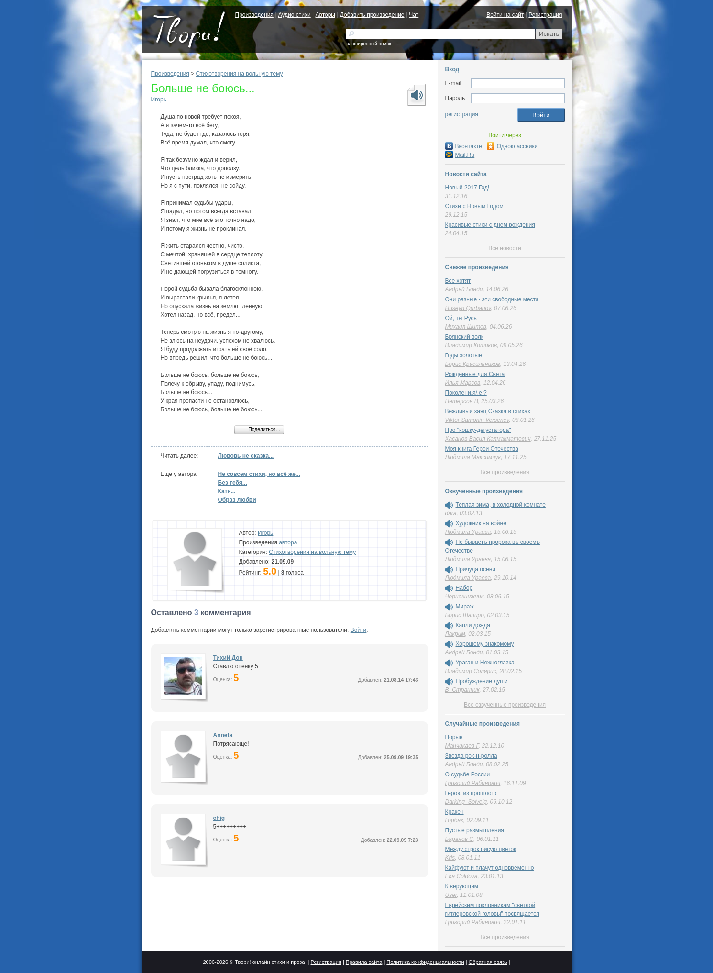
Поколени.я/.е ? (466, 392)
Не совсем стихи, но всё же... (259, 474)
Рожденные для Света (475, 374)
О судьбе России (467, 774)
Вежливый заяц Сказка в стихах (487, 411)
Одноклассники (512, 146)
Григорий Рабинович (473, 783)
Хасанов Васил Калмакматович (488, 438)
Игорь (158, 99)
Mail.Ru (460, 155)
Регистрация (545, 14)
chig (219, 818)
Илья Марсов (463, 382)
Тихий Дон (228, 657)
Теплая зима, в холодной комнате (501, 504)
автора (288, 542)
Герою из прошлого (471, 793)
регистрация (461, 114)
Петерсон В (461, 401)
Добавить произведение (372, 14)
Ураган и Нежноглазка (485, 662)
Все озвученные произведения (505, 704)
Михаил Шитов (466, 326)
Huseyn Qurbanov (468, 308)
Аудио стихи (294, 14)
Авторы (325, 14)
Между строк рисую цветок (480, 849)
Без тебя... (232, 482)
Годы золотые (463, 355)
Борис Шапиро (464, 615)
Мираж (465, 606)
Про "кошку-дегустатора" (478, 430)
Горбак (454, 820)
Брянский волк (464, 336)
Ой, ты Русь (461, 318)
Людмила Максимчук (473, 457)
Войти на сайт (505, 14)
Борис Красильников (472, 364)
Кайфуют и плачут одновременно (489, 867)
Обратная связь (488, 962)
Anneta (223, 735)
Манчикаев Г (462, 745)
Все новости (504, 248)
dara (451, 513)
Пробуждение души (482, 681)
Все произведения (504, 472)
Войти (359, 630)
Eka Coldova (461, 876)
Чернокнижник (464, 596)
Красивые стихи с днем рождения (490, 224)
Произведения (254, 14)
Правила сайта (364, 962)
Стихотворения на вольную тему (239, 73)
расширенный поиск (368, 43)
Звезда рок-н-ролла (471, 755)
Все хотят (458, 280)
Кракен (454, 811)
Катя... (227, 491)
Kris (450, 857)
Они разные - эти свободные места (492, 299)
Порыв (454, 737)
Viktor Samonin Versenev (477, 420)
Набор (464, 588)
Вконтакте (463, 146)
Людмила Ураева (468, 532)
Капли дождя (473, 625)
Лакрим (455, 633)
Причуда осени (476, 569)
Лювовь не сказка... (246, 456)
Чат (413, 14)
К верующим (462, 886)
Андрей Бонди (464, 289)
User (451, 895)
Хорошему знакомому (485, 644)
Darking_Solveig (466, 801)
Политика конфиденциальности (425, 962)
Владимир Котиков (471, 345)
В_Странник (462, 689)
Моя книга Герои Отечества (481, 448)
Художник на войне (481, 523)
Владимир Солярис (470, 671)
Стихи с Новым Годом (474, 206)
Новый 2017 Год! (467, 187)
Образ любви (237, 500)
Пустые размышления (474, 830)
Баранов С (459, 839)
